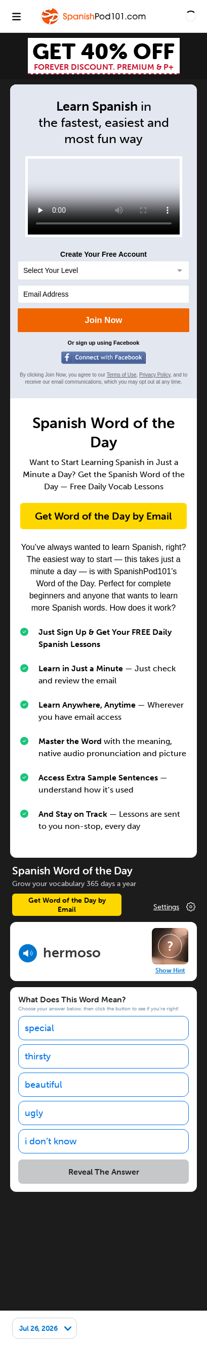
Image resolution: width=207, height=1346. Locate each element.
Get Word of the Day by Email (103, 515)
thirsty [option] (38, 1056)
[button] (190, 16)
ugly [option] (34, 1113)
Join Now (103, 320)
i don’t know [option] (51, 1141)
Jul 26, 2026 (38, 1328)
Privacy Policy (155, 375)
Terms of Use (122, 375)
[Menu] (16, 16)
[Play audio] (28, 953)
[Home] (94, 23)
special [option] (39, 1028)
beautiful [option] (43, 1084)
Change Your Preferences (175, 907)
